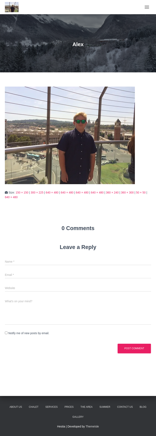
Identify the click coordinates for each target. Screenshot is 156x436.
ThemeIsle (92, 426)
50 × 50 (141, 192)
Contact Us (125, 407)
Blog (143, 407)
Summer (105, 407)
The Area (86, 407)
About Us (16, 407)
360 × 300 (127, 192)
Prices (69, 407)
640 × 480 (52, 192)
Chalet (33, 407)
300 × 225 (37, 192)
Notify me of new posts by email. (28, 333)
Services (51, 407)
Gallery (77, 416)
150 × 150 (22, 192)
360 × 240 (112, 192)
